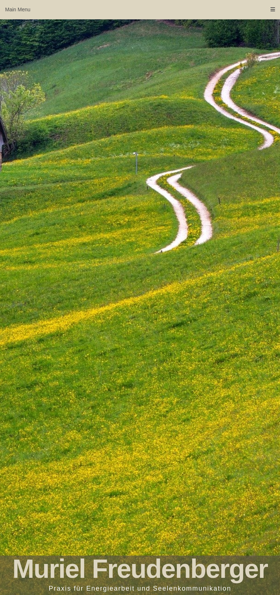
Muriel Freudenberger (140, 568)
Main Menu (140, 9)
